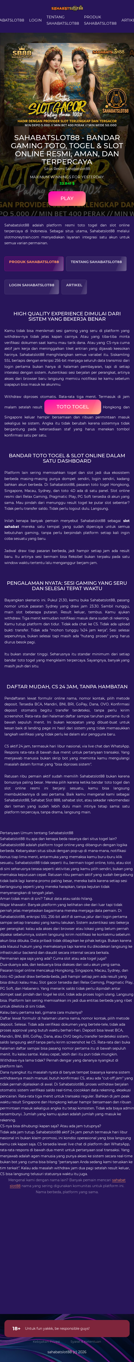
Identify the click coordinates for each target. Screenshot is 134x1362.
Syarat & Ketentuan (86, 1341)
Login (35, 20)
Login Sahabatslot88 (31, 285)
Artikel (74, 285)
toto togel (73, 407)
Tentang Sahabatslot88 (96, 262)
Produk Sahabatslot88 (34, 262)
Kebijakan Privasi (46, 1341)
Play (67, 198)
